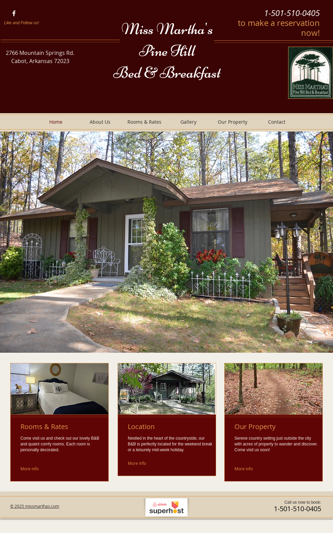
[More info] (29, 469)
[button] (166, 242)
